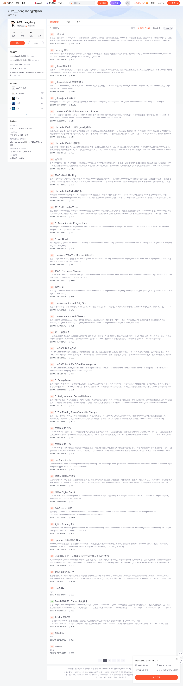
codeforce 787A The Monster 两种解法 (72, 255)
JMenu (56, 646)
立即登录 (156, 677)
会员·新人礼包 (141, 3)
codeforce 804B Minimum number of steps (74, 111)
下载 (23, 3)
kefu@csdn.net (122, 669)
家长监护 (69, 675)
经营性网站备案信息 (126, 672)
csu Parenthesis (60, 460)
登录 (128, 3)
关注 (17, 43)
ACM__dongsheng (17, 142)
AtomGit (38, 3)
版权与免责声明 (127, 675)
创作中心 (161, 3)
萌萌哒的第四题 (60, 428)
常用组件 (57, 633)
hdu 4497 (13, 155)
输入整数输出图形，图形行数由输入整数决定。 (26, 73)
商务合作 (86, 669)
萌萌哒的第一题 (60, 444)
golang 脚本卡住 (61, 66)
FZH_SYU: (14, 135)
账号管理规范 (116, 675)
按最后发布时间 (144, 28)
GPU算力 (51, 2)
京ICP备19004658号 (92, 672)
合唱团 (56, 159)
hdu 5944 (57, 588)
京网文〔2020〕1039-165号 (108, 672)
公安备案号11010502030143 (74, 672)
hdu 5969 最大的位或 (63, 348)
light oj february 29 (62, 524)
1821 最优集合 (60, 332)
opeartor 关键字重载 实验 (65, 540)
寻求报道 (94, 669)
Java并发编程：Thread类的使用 (69, 601)
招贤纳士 (78, 669)
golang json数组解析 (63, 98)
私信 (36, 43)
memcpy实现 (59, 50)
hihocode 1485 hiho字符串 (66, 191)
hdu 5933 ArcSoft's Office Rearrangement (73, 364)
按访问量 (156, 28)
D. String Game (60, 380)
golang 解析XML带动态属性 (66, 82)
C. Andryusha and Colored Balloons (70, 396)
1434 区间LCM (60, 617)
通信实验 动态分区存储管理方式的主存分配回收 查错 (79, 556)
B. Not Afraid (59, 239)
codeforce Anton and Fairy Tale (68, 303)
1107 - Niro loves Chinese (65, 271)
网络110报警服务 (78, 675)
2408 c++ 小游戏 (61, 508)
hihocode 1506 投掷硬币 (65, 143)
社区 (29, 3)
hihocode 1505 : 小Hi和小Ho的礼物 (70, 127)
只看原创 (54, 28)
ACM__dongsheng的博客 (25, 11)
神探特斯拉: (14, 158)
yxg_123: (13, 151)
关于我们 (70, 669)
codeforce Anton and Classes (67, 316)
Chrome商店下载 (105, 675)
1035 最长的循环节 (62, 572)
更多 (61, 3)
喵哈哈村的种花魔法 (62, 476)
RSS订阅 (168, 28)
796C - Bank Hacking (63, 175)
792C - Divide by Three (64, 207)
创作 (173, 3)
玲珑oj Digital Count (62, 492)
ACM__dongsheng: (17, 128)
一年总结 (57, 34)
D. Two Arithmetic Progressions (68, 223)
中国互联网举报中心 (92, 675)
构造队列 (57, 287)
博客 (17, 3)
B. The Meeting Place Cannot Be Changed (74, 412)
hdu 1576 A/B (18, 68)
